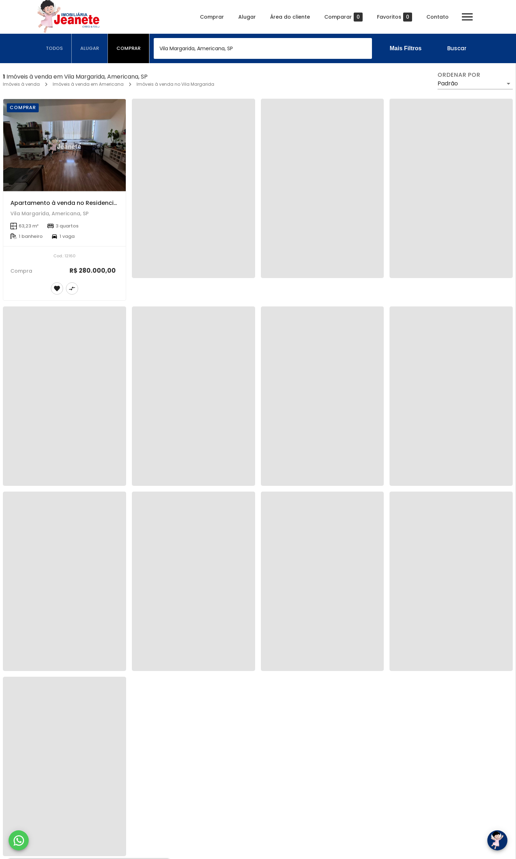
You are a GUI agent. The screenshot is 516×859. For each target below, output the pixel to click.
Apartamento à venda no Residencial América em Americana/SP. (105, 203)
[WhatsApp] (19, 840)
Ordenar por (459, 75)
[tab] (54, 48)
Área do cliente (290, 16)
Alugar (247, 16)
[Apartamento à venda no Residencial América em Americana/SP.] (64, 145)
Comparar (343, 17)
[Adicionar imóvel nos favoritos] (57, 288)
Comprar (212, 16)
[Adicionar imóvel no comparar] (72, 288)
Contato (437, 16)
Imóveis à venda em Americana (88, 84)
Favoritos (394, 17)
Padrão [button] (448, 83)
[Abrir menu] (467, 16)
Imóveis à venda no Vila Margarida (175, 84)
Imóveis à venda (21, 84)
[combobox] (263, 48)
